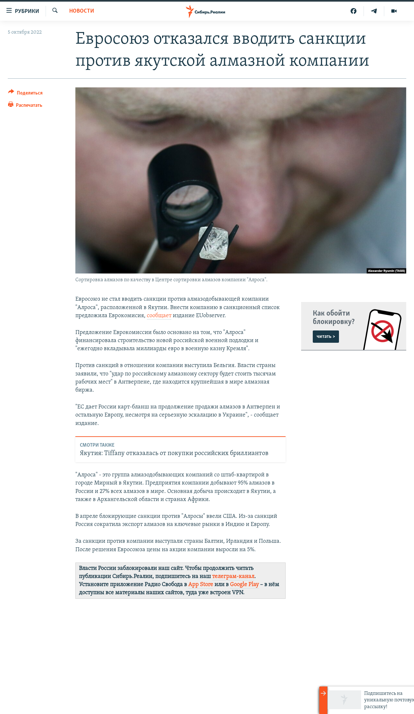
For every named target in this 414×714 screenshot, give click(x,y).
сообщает (159, 316)
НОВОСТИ (81, 11)
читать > (326, 336)
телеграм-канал (233, 577)
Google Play (244, 585)
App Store (200, 585)
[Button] (25, 94)
